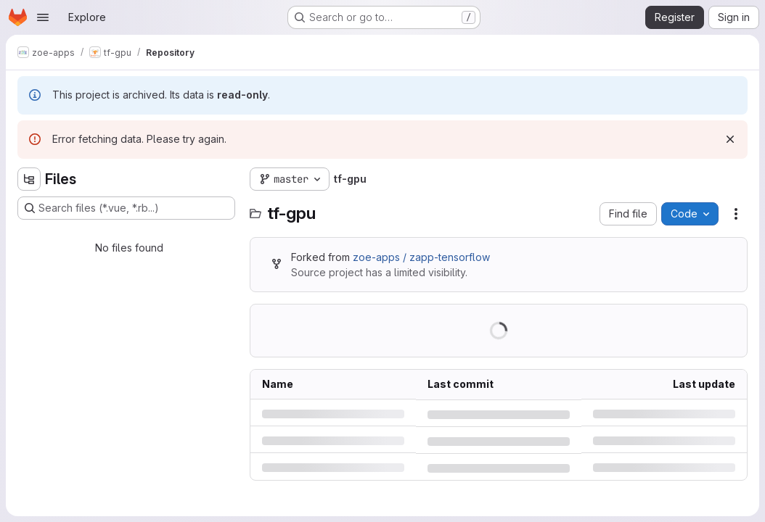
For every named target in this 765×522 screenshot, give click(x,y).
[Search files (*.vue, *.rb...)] (126, 208)
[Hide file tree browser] (29, 179)
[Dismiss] (730, 139)
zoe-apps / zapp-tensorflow (421, 257)
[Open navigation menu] (42, 17)
